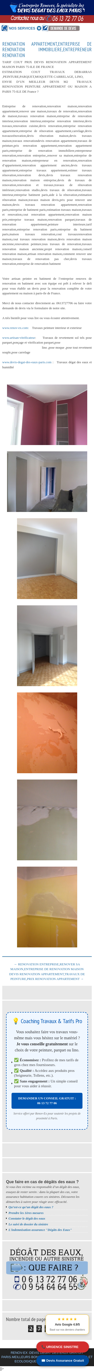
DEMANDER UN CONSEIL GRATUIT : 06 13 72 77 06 (47, 1100)
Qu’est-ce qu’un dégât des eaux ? (31, 1207)
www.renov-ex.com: (16, 328)
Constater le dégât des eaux (27, 1218)
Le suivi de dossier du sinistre (28, 1224)
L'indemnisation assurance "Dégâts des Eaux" (40, 1230)
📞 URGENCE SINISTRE (59, 1347)
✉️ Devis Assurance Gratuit (62, 1360)
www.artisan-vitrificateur (18, 338)
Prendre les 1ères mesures (26, 1213)
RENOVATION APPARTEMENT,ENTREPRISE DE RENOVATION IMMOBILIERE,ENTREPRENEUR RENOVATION (47, 49)
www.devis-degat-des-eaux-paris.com (26, 362)
